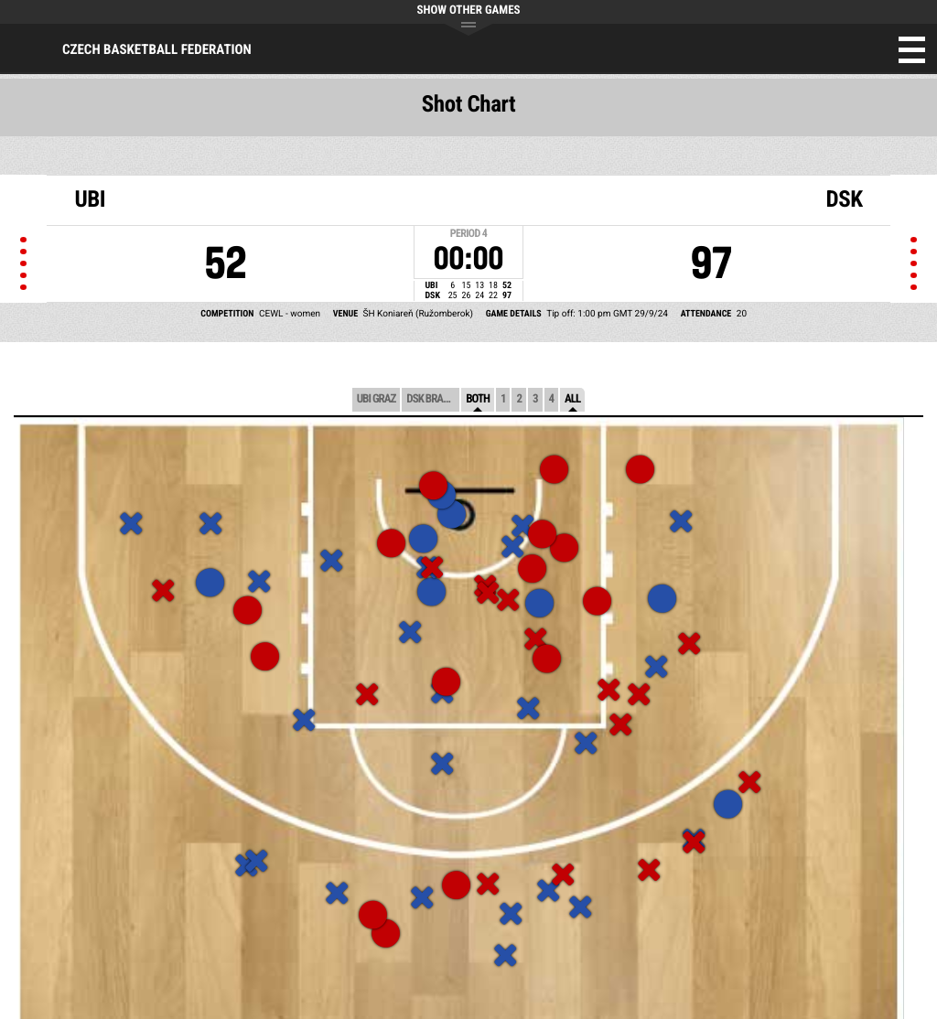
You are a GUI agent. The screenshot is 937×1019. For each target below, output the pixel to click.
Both (478, 399)
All (572, 399)
